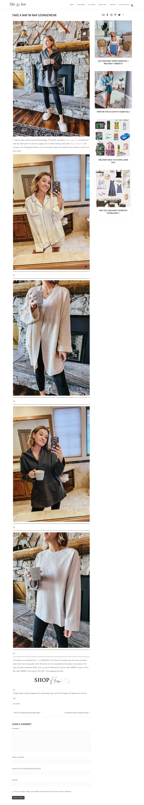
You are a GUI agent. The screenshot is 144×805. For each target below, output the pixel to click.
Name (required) (18, 757)
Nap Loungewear (72, 140)
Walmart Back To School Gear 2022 (113, 161)
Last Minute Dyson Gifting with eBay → (77, 713)
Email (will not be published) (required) (26, 769)
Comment (15, 728)
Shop (71, 4)
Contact (113, 4)
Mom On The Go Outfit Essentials (113, 111)
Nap (37, 660)
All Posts (91, 4)
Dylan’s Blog (124, 4)
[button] (103, 14)
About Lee (102, 4)
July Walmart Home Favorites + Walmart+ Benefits (113, 62)
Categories (81, 4)
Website (15, 780)
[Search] (132, 5)
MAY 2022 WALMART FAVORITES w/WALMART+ (113, 211)
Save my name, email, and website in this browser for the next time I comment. (42, 791)
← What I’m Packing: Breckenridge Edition (26, 713)
